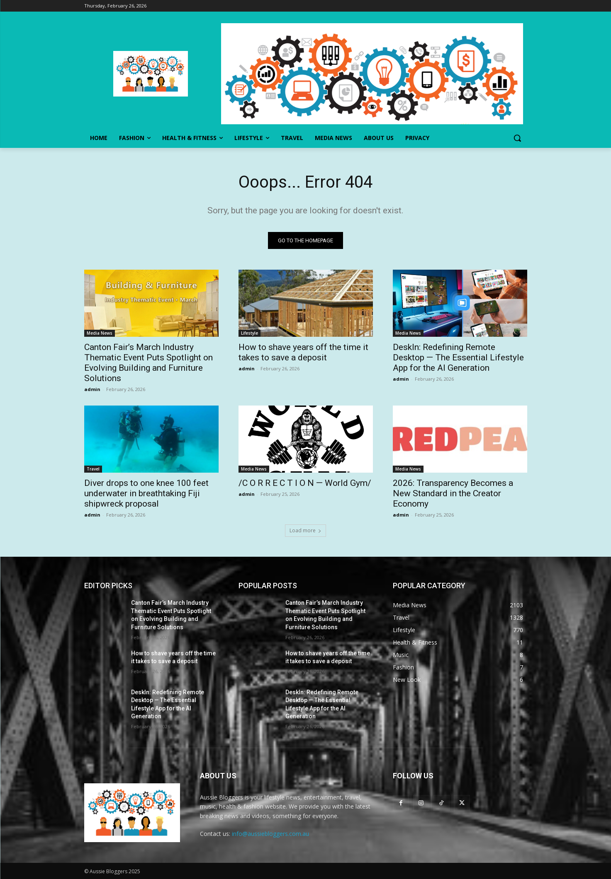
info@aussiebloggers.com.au (270, 834)
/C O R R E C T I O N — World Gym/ (305, 483)
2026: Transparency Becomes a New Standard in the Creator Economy (453, 493)
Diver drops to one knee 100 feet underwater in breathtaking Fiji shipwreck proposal (146, 493)
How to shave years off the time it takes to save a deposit (303, 352)
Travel (93, 469)
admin (92, 389)
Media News (99, 333)
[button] (517, 138)
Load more (305, 530)
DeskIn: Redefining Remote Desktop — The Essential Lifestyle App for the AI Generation (458, 357)
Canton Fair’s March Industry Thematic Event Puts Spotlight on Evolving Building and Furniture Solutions (148, 362)
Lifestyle (249, 333)
